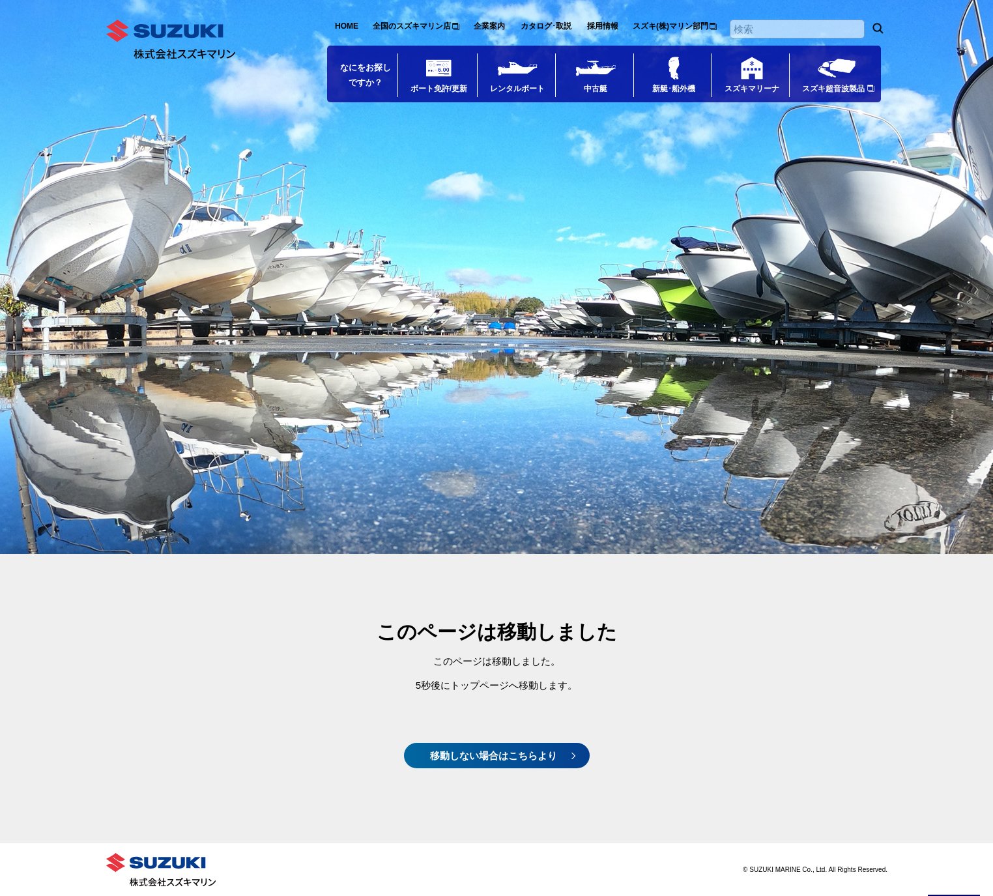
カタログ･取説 (546, 26)
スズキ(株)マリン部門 (670, 26)
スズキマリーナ (752, 88)
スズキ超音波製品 (833, 88)
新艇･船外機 (673, 88)
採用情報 (602, 26)
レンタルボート (517, 88)
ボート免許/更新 (438, 88)
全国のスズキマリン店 (412, 26)
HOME (346, 26)
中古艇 (595, 88)
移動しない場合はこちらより (493, 755)
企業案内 (489, 26)
